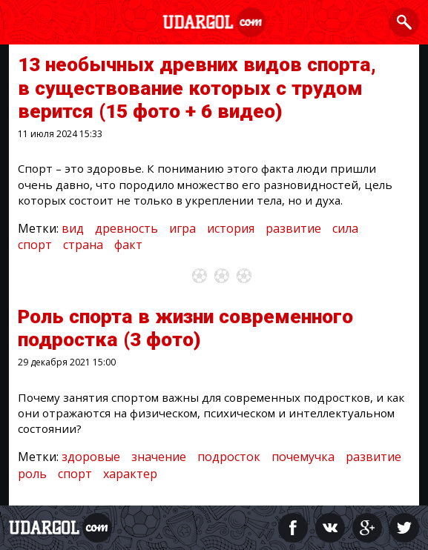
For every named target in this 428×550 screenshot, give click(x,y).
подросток (228, 456)
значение (158, 456)
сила (345, 228)
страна (83, 244)
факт (128, 244)
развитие (293, 228)
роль (32, 473)
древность (126, 228)
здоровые (91, 456)
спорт (35, 244)
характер (130, 473)
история (230, 228)
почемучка (303, 456)
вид (73, 228)
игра (182, 228)
